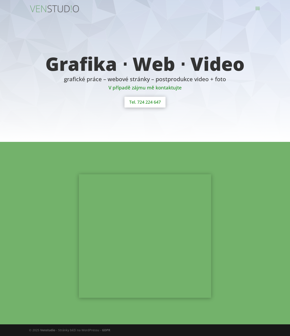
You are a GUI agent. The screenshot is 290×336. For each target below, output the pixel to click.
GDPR (106, 330)
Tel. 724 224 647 (145, 102)
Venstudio (47, 330)
